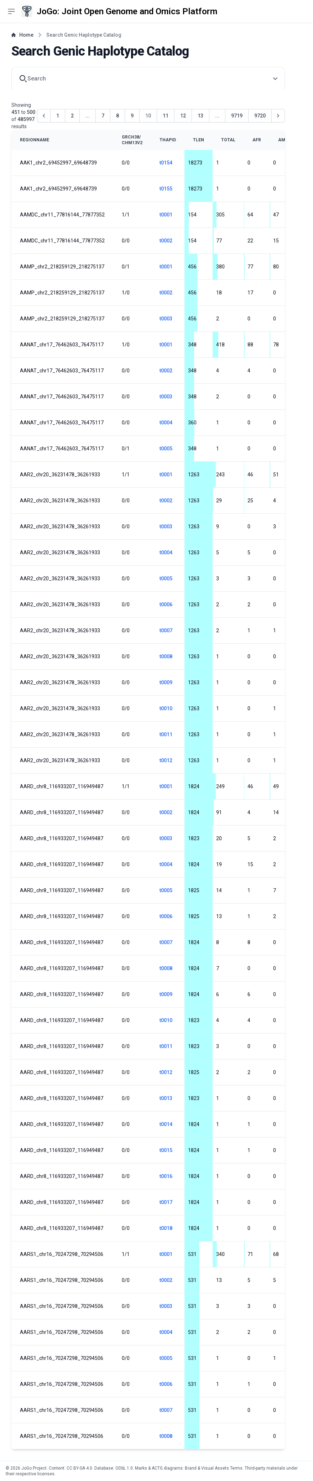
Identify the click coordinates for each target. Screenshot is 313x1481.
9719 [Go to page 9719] (236, 116)
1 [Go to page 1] (57, 116)
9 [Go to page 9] (132, 116)
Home (22, 35)
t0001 (166, 215)
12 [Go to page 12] (183, 116)
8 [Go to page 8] (117, 116)
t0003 (166, 318)
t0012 (166, 760)
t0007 (166, 630)
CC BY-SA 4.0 (79, 1468)
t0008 (166, 656)
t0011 (166, 734)
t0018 (166, 1228)
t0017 (166, 1202)
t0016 (166, 1176)
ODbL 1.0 (124, 1468)
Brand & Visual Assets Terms (213, 1468)
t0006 (166, 604)
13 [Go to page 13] (200, 116)
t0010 (166, 708)
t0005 (166, 448)
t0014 (166, 1124)
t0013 (166, 1098)
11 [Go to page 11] (165, 116)
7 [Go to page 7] (102, 116)
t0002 (166, 241)
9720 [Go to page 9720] (260, 116)
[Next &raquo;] (278, 115)
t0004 (166, 422)
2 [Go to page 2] (72, 116)
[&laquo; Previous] (44, 115)
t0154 (166, 163)
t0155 (166, 189)
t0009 (166, 682)
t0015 (166, 1150)
